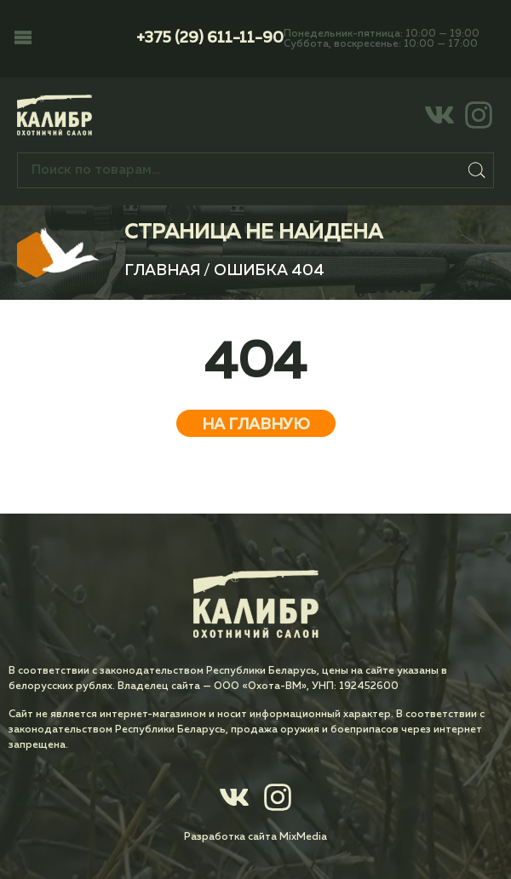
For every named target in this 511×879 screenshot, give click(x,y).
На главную (256, 425)
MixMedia (303, 837)
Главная (162, 271)
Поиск (477, 170)
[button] (23, 39)
